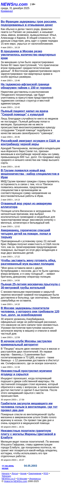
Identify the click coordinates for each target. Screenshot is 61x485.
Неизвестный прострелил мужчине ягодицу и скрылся (26, 372)
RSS (45, 473)
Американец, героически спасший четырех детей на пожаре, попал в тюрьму (26, 234)
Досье (15, 473)
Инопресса (35, 478)
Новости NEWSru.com (15, 481)
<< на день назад (8, 467)
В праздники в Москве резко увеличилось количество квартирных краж (28, 55)
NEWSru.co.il (8, 478)
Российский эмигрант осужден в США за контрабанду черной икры (30, 142)
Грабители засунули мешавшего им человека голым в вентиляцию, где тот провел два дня (29, 407)
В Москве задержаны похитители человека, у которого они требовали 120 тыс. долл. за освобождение (30, 311)
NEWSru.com (14, 4)
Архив (23, 473)
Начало (6, 473)
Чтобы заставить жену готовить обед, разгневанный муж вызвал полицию (28, 262)
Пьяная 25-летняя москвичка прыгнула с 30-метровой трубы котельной (30, 286)
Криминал (7, 11)
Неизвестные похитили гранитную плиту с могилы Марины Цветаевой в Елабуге (28, 434)
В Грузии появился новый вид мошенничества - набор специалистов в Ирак (30, 174)
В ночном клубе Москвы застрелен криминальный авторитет (26, 343)
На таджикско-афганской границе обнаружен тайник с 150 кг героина (26, 86)
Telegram (6, 476)
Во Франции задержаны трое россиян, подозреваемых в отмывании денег (29, 23)
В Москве (22, 478)
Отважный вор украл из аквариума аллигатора (26, 205)
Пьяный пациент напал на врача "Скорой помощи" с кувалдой (24, 112)
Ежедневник (35, 473)
